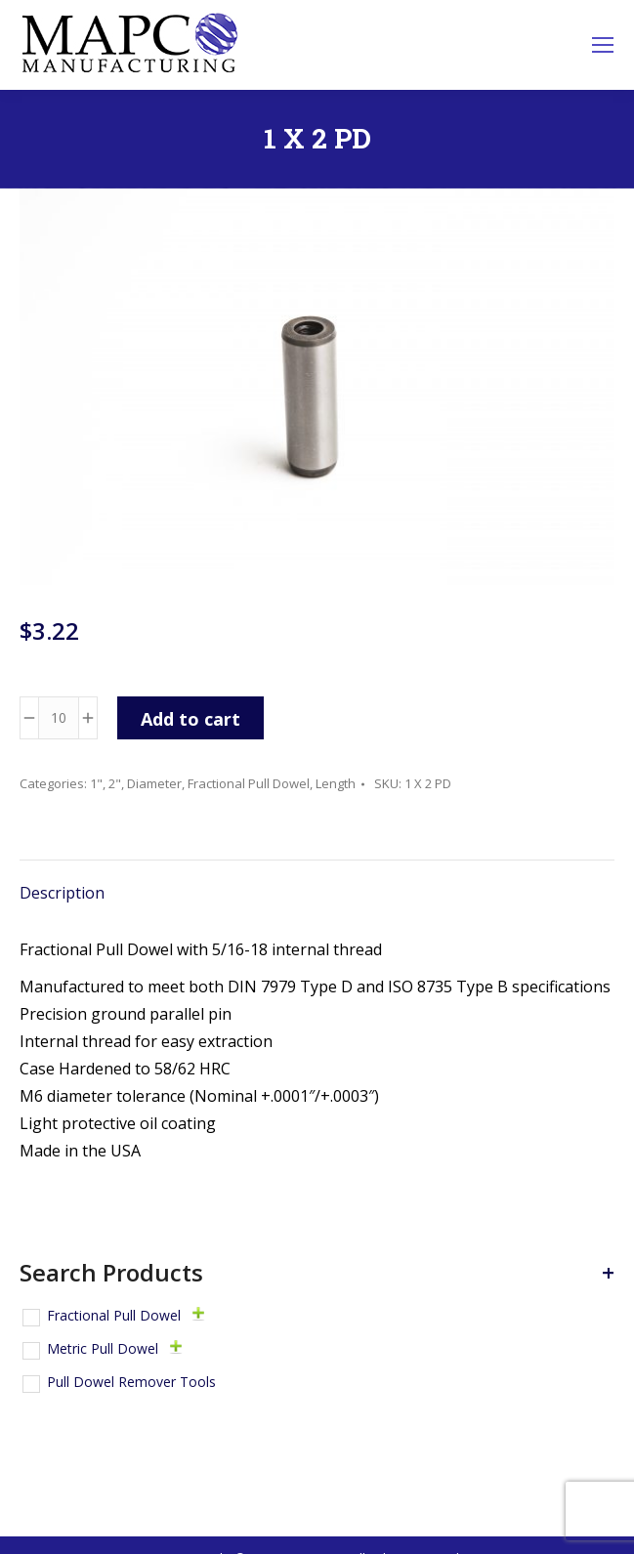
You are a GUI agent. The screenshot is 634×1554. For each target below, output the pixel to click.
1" (96, 783)
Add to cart (190, 719)
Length (336, 783)
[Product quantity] (58, 717)
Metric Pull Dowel (102, 1348)
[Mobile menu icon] (602, 45)
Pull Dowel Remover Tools (131, 1381)
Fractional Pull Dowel (249, 783)
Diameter (154, 783)
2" (114, 783)
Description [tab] (62, 892)
